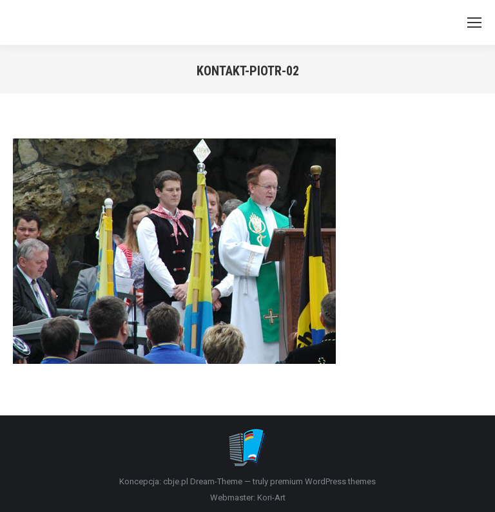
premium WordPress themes (323, 481)
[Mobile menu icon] (474, 22)
